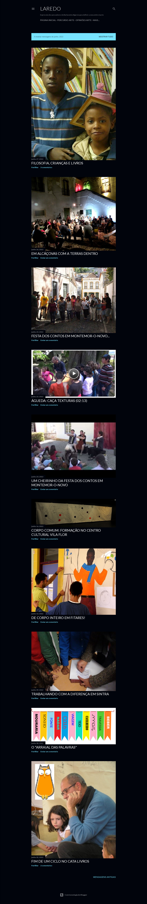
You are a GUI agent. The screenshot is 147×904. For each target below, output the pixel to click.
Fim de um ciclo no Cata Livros (60, 861)
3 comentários (46, 167)
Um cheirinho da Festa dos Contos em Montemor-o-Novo (67, 482)
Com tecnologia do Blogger (73, 895)
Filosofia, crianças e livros (57, 163)
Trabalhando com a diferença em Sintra (70, 694)
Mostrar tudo (106, 37)
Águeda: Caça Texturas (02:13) (59, 400)
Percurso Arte (65, 20)
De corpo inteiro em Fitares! (58, 617)
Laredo (50, 8)
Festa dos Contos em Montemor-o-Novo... (70, 336)
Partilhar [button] (34, 167)
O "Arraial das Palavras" (54, 747)
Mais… (96, 20)
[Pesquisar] (114, 8)
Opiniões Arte (83, 20)
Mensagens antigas (104, 877)
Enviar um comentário (49, 258)
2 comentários (46, 865)
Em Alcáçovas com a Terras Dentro (64, 253)
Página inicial (48, 20)
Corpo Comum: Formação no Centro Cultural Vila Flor (66, 532)
